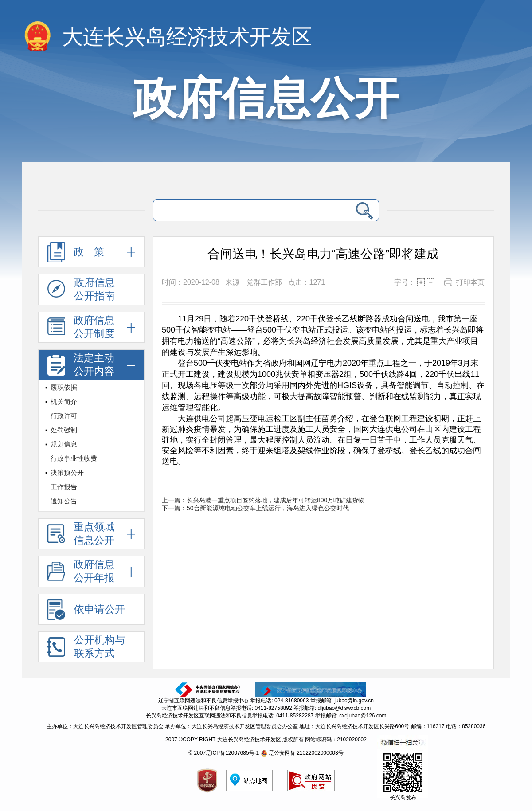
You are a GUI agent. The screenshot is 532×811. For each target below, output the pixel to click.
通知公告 (64, 501)
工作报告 (64, 486)
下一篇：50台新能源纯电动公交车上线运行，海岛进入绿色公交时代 (255, 508)
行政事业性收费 (74, 458)
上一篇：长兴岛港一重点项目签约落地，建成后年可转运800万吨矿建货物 (263, 500)
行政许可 (64, 415)
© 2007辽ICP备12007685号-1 (223, 753)
